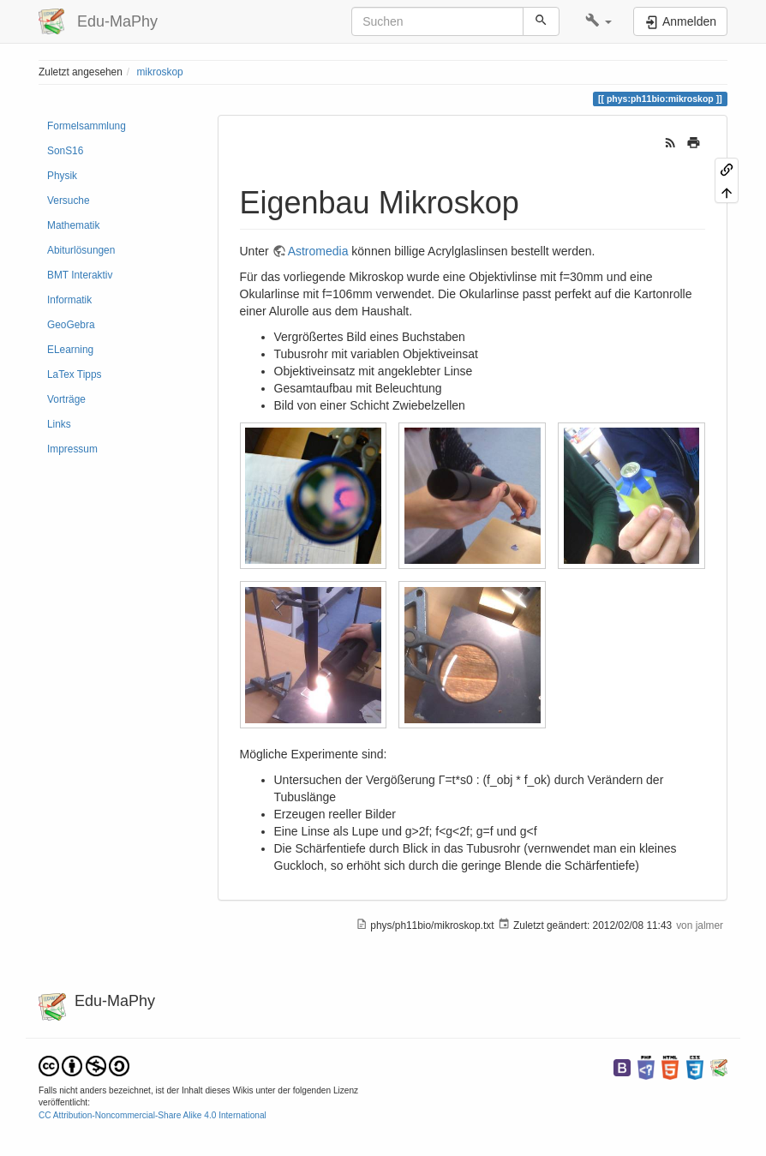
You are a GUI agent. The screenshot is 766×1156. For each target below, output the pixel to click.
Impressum (72, 449)
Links (59, 424)
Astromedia (318, 251)
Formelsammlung (86, 126)
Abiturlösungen (81, 250)
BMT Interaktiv (79, 275)
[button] (598, 21)
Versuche (68, 201)
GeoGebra (71, 325)
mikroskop (159, 72)
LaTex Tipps (74, 374)
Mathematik (73, 225)
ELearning (70, 350)
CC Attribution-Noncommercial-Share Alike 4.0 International (152, 1115)
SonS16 (65, 151)
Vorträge (66, 399)
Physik (62, 176)
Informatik (69, 300)
